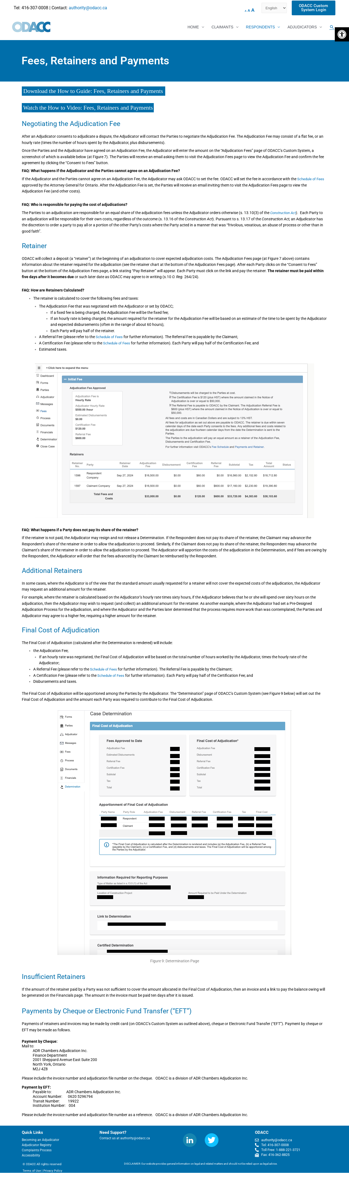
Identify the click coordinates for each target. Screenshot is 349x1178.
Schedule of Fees (311, 179)
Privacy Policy (52, 1170)
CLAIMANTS (222, 27)
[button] (342, 34)
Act (295, 213)
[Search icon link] (331, 27)
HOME (193, 27)
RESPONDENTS (260, 27)
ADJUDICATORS (302, 27)
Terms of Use (32, 1170)
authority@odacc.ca (88, 7)
